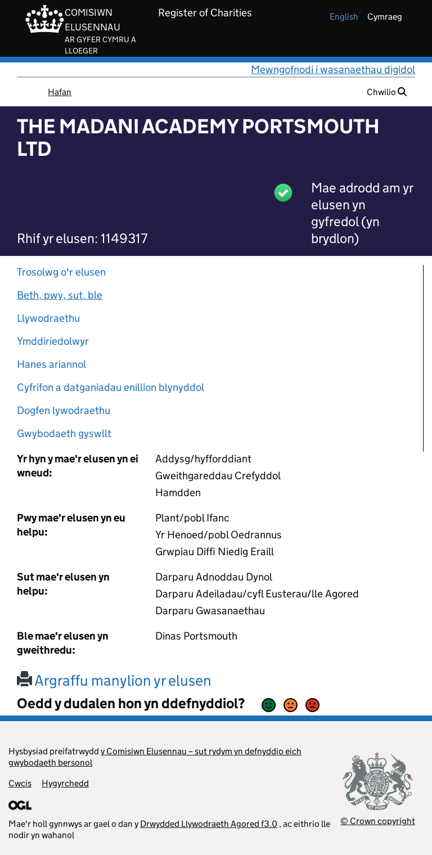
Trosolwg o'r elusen (61, 272)
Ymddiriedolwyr (53, 341)
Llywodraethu (48, 318)
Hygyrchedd (65, 783)
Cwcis (20, 783)
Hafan (59, 92)
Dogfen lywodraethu (63, 410)
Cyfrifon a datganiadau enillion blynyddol (110, 387)
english (344, 16)
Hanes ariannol (51, 364)
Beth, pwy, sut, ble (59, 295)
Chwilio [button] (387, 92)
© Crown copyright (377, 821)
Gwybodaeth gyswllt (64, 433)
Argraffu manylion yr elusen (114, 680)
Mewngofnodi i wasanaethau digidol (333, 69)
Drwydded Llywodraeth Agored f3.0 (208, 823)
